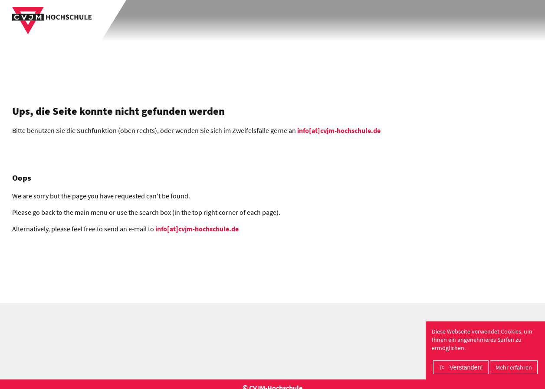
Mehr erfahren (514, 367)
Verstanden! (466, 367)
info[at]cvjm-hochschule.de (339, 130)
